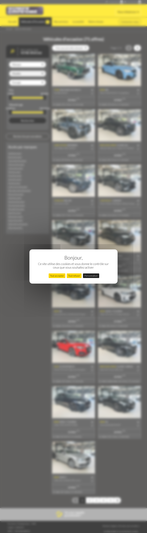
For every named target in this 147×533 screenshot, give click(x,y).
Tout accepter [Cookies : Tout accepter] (57, 275)
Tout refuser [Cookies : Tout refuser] (74, 275)
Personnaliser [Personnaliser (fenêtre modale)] (91, 275)
